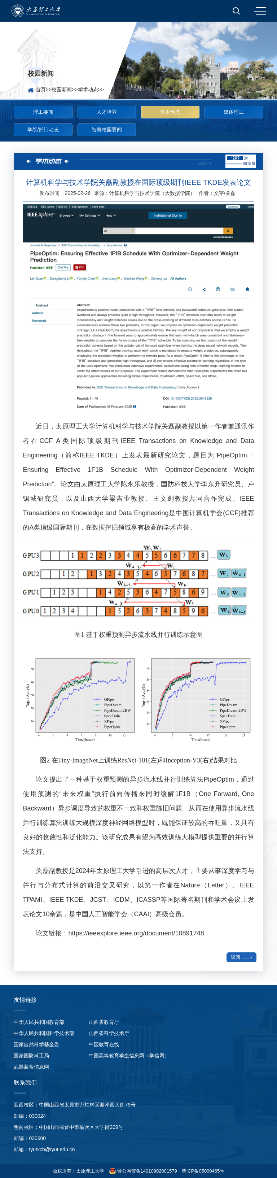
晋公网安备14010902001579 (146, 1171)
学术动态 (88, 89)
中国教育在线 (104, 1044)
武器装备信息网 (31, 1067)
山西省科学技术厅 (109, 1033)
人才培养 (107, 112)
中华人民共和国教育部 (39, 1022)
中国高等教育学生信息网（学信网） (129, 1056)
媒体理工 (234, 112)
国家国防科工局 (31, 1056)
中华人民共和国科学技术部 (44, 1033)
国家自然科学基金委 (36, 1044)
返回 (241, 957)
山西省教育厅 (104, 1022)
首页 (41, 89)
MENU (260, 11)
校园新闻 (62, 89)
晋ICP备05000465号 (203, 1171)
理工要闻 (43, 112)
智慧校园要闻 (107, 129)
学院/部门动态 (43, 129)
